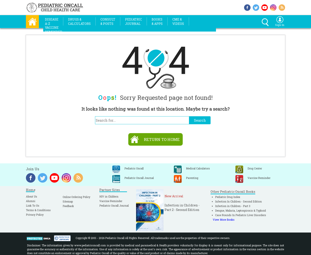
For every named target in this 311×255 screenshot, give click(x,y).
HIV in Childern (108, 196)
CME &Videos (178, 21)
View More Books (224, 219)
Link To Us (32, 205)
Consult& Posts (107, 21)
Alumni (30, 201)
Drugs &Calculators (79, 21)
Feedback (68, 206)
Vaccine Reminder (110, 201)
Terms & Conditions (38, 210)
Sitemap (68, 201)
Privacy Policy (35, 214)
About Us (31, 196)
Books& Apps (157, 21)
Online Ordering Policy (76, 197)
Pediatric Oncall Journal (114, 205)
